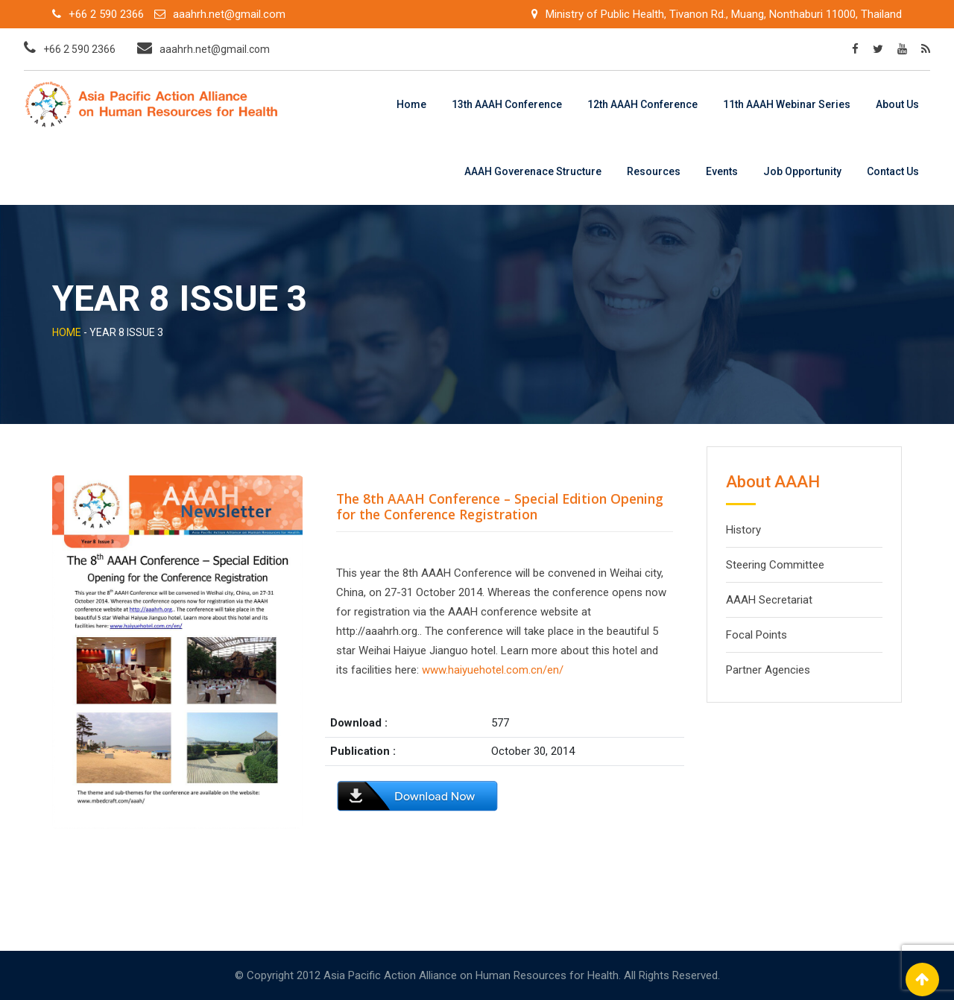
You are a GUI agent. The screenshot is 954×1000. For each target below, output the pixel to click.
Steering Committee (775, 565)
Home (411, 104)
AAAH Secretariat (769, 600)
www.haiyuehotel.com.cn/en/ (492, 670)
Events (722, 171)
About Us (897, 104)
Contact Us (893, 171)
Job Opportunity (802, 171)
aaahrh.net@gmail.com (229, 14)
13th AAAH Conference (507, 104)
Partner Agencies (768, 670)
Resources (653, 171)
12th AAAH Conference (642, 104)
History (743, 530)
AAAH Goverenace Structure (532, 171)
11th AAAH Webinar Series (786, 104)
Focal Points (756, 635)
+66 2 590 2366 (106, 14)
